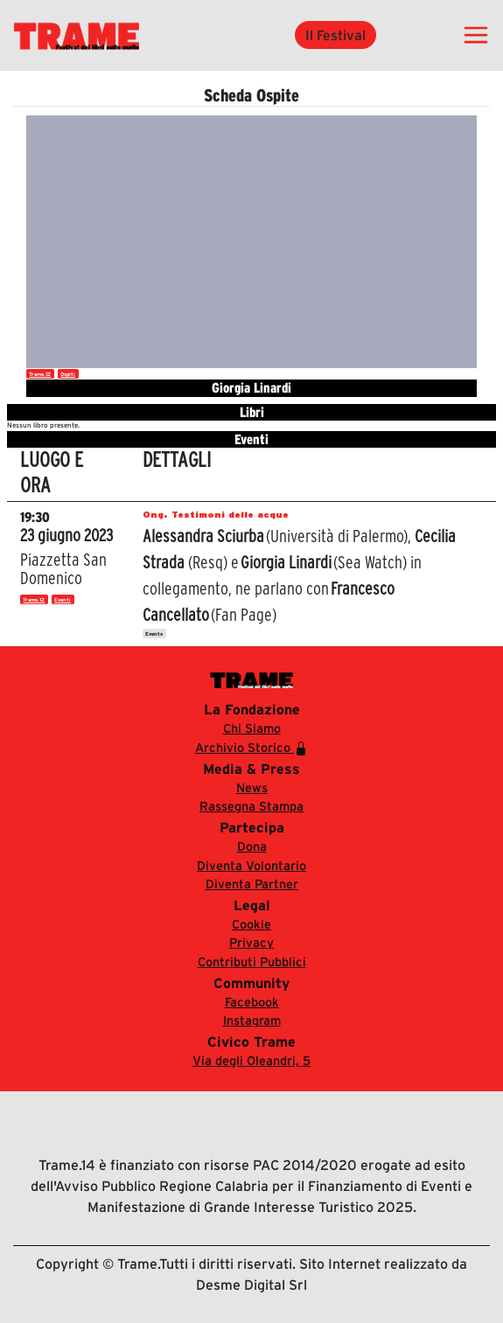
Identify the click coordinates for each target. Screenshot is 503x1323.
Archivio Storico (251, 748)
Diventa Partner (252, 884)
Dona (252, 846)
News (252, 788)
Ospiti (67, 374)
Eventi (62, 599)
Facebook (252, 1002)
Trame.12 (40, 374)
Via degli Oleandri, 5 (251, 1061)
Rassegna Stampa (251, 806)
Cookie (251, 924)
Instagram (252, 1020)
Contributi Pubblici (252, 962)
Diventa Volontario (251, 866)
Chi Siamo (252, 728)
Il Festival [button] (335, 35)
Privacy (251, 943)
